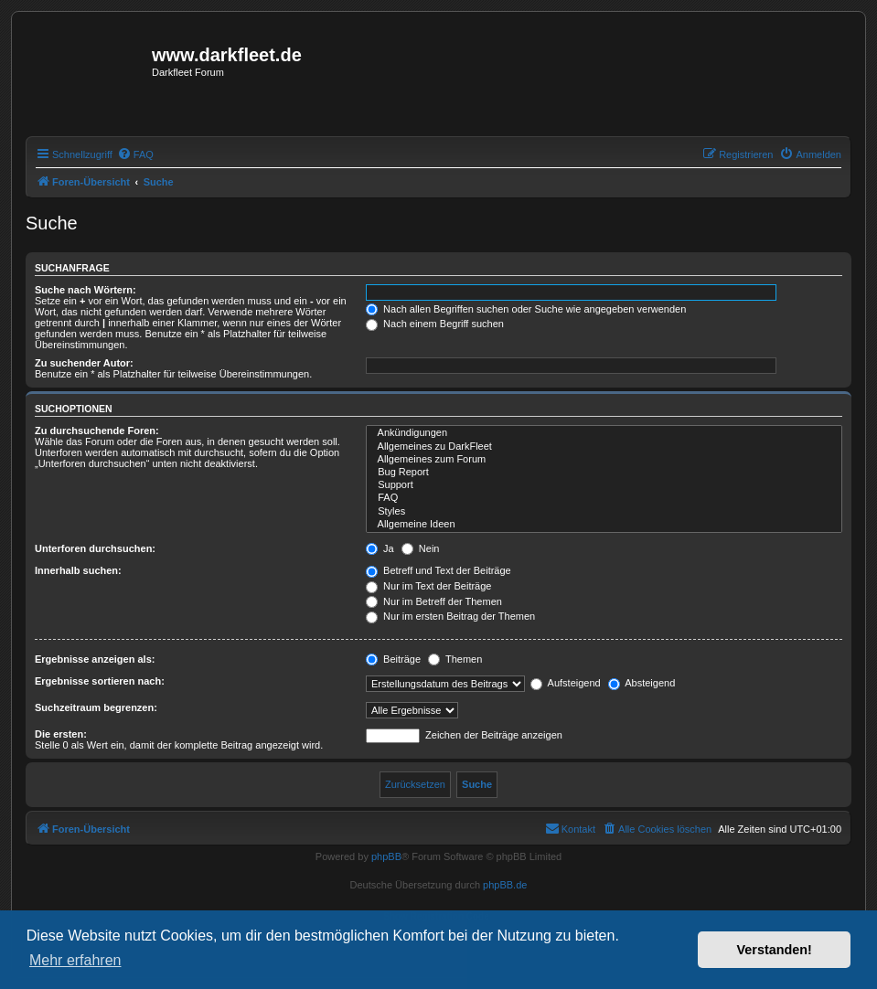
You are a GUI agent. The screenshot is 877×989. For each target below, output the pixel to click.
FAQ (604, 498)
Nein (420, 548)
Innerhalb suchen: (78, 570)
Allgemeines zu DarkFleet (604, 447)
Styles (604, 511)
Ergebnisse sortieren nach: (100, 680)
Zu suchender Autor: (84, 362)
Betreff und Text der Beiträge (438, 570)
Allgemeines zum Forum (604, 459)
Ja (380, 548)
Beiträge (393, 659)
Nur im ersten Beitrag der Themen (450, 616)
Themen (455, 659)
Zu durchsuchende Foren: (97, 430)
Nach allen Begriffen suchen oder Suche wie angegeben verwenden (526, 308)
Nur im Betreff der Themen (434, 601)
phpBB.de (505, 884)
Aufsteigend (565, 682)
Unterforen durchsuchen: (95, 548)
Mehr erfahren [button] (75, 960)
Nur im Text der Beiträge (428, 585)
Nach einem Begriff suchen (435, 323)
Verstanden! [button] (774, 949)
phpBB (386, 856)
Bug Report (604, 472)
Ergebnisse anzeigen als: (95, 659)
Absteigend (642, 682)
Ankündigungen (604, 433)
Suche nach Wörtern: (85, 289)
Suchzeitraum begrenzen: (96, 707)
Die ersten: (61, 733)
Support (604, 485)
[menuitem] (135, 154)
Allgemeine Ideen (604, 524)
